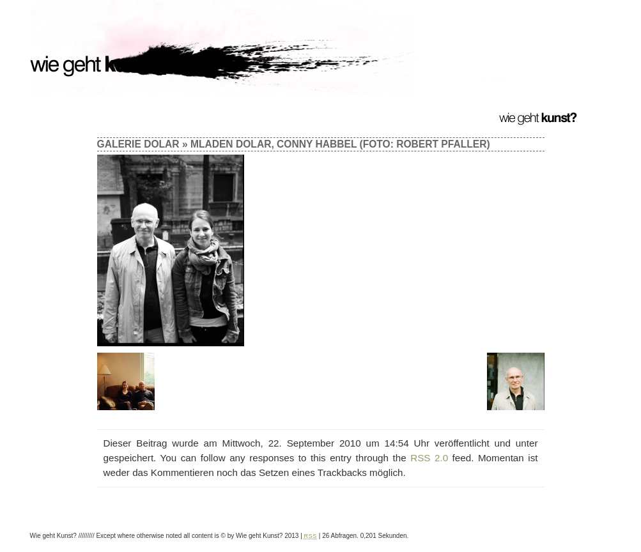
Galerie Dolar (138, 144)
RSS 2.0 (429, 457)
